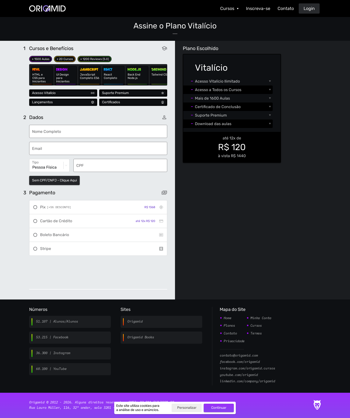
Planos (229, 325)
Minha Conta (260, 318)
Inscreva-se (258, 8)
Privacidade (234, 341)
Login (309, 8)
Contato (286, 8)
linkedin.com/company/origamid (247, 381)
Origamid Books (140, 337)
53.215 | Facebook (52, 337)
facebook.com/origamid (240, 362)
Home (227, 318)
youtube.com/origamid (239, 375)
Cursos (227, 8)
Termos (256, 333)
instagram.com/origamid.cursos (247, 368)
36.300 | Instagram (53, 353)
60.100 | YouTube (51, 369)
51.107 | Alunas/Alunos (57, 321)
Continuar (218, 408)
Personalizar (186, 408)
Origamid (135, 321)
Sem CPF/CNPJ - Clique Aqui (54, 180)
